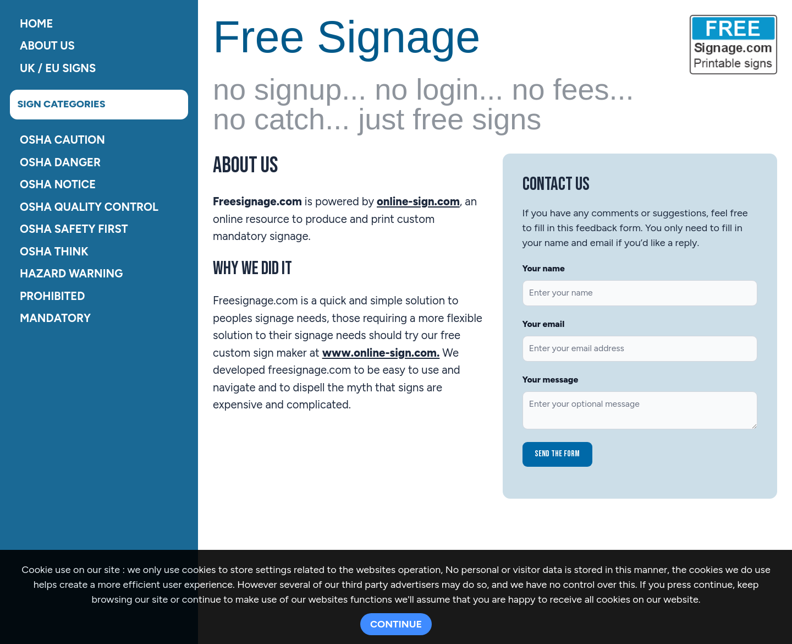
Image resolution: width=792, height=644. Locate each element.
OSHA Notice (58, 184)
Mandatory (55, 318)
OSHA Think (54, 251)
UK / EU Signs (58, 67)
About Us (47, 45)
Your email (543, 324)
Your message (550, 379)
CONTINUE (396, 624)
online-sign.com (418, 201)
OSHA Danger (60, 161)
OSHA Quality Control (89, 206)
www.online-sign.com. (381, 352)
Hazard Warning (71, 273)
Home (36, 23)
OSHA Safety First (74, 229)
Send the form (557, 454)
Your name (543, 268)
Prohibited (52, 295)
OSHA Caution (62, 139)
